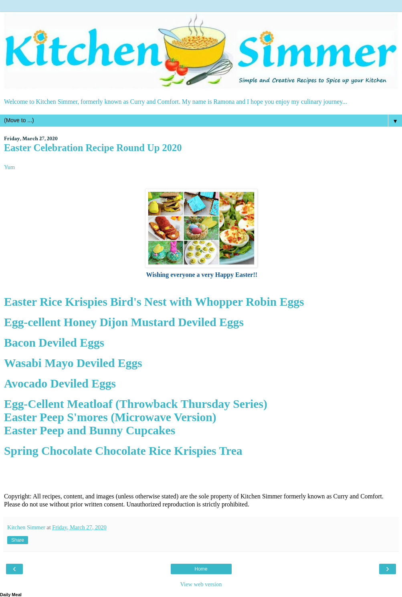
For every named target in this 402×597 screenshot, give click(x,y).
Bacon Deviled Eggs (54, 342)
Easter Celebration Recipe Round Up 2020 (93, 147)
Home (200, 569)
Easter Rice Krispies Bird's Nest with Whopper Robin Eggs (154, 301)
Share (17, 540)
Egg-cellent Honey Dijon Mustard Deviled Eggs (124, 322)
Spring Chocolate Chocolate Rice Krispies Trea (123, 450)
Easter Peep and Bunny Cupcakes (89, 430)
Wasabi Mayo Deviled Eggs (73, 363)
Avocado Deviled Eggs (60, 383)
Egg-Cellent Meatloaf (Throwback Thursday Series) (135, 403)
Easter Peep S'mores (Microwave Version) (110, 417)
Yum (9, 167)
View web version (201, 584)
